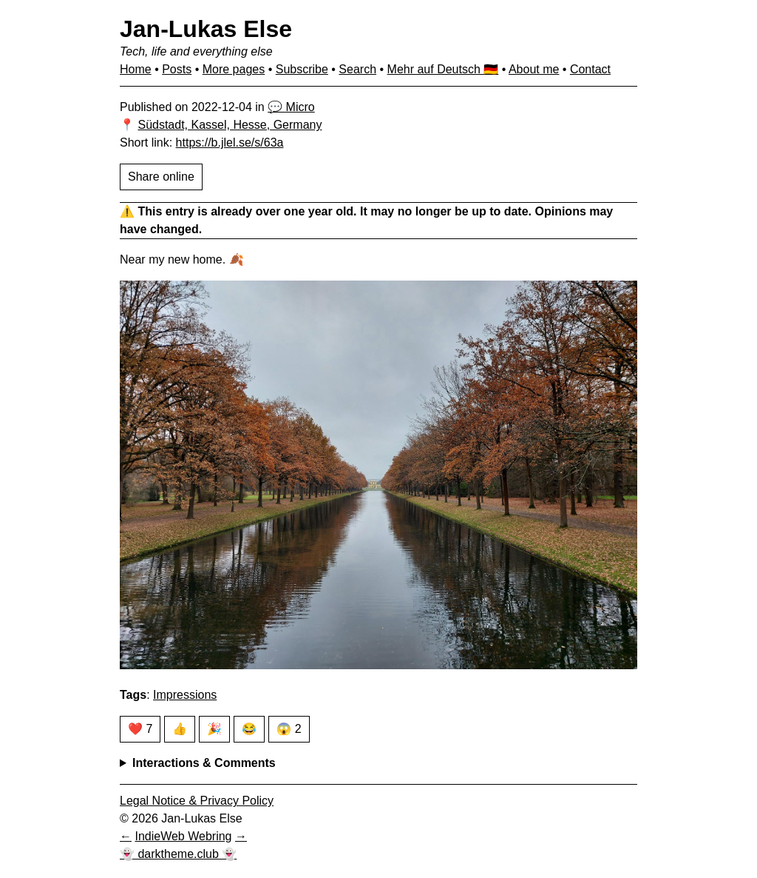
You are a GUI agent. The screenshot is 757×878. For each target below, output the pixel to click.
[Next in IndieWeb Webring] (241, 836)
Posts (176, 69)
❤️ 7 (140, 729)
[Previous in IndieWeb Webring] (126, 836)
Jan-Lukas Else (206, 29)
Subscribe (302, 69)
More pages (234, 69)
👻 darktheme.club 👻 (178, 854)
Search (357, 69)
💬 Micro (291, 107)
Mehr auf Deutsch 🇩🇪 (443, 69)
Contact (590, 69)
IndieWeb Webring (183, 836)
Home (136, 69)
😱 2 (288, 729)
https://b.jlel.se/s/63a (230, 142)
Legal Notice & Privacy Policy (197, 800)
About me (534, 69)
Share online (161, 176)
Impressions (185, 694)
